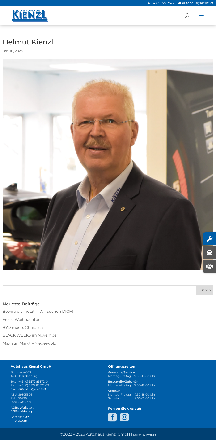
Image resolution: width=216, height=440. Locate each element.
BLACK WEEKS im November (30, 335)
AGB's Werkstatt (22, 407)
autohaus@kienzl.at (32, 389)
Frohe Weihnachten (22, 319)
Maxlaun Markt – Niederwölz (29, 343)
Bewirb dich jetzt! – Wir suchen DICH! (38, 311)
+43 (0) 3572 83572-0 (33, 381)
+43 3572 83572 (162, 3)
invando (151, 434)
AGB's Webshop (22, 411)
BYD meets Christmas (23, 327)
